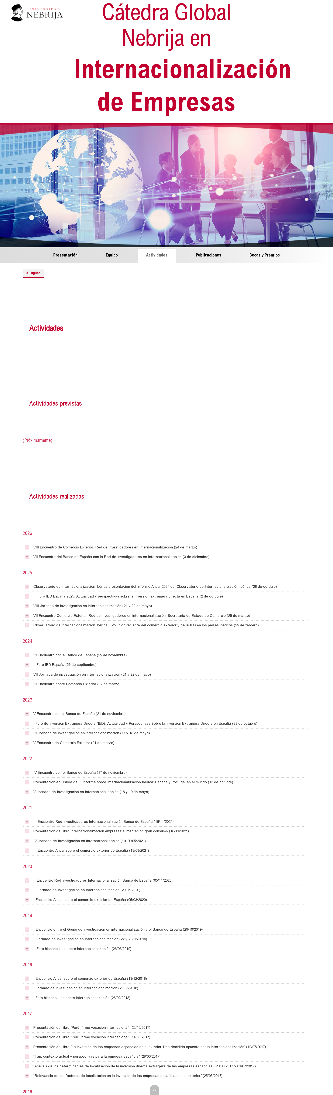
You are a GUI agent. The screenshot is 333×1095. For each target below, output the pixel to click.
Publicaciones (208, 253)
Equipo (112, 253)
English (33, 270)
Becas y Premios (265, 253)
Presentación (65, 253)
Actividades (157, 253)
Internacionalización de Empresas (177, 58)
